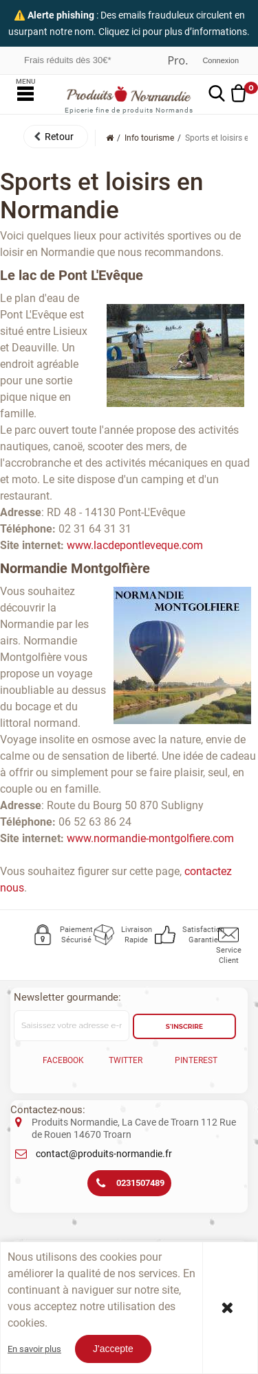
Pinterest (196, 1060)
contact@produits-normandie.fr (104, 1153)
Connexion (220, 60)
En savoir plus (34, 1349)
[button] (55, 136)
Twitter (125, 1060)
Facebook (63, 1060)
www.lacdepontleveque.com (135, 545)
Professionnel (177, 60)
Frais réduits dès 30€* (67, 60)
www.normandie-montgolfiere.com (150, 838)
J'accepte (113, 1348)
